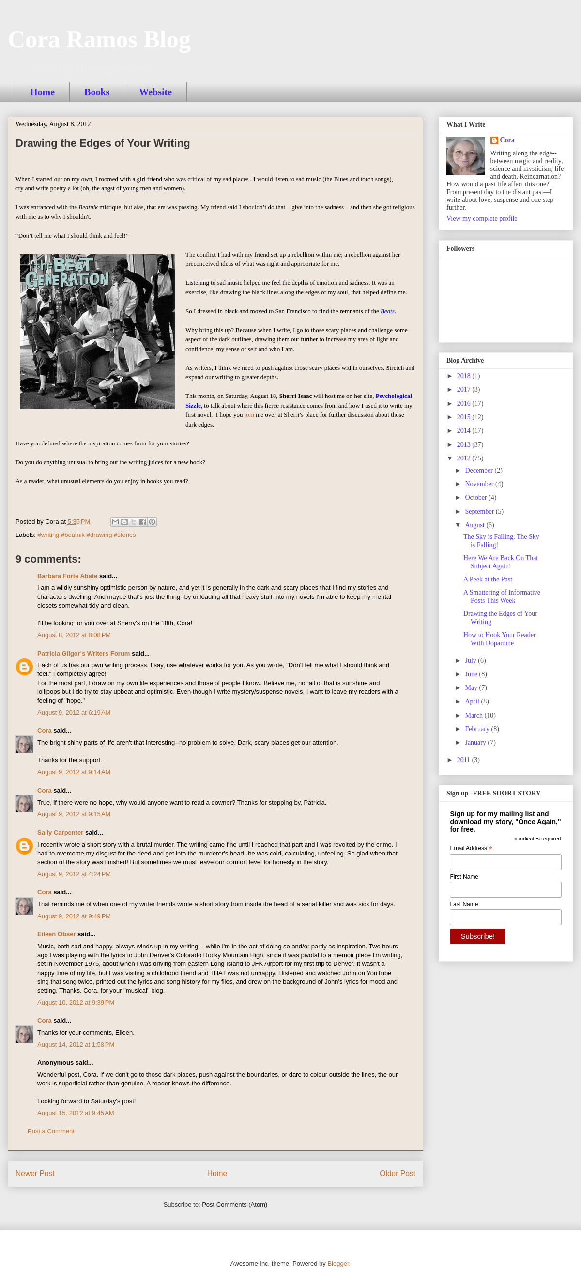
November (480, 484)
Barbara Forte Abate (67, 576)
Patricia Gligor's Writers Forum (83, 653)
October (477, 497)
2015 (465, 417)
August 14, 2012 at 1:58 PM (75, 1044)
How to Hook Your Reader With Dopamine (499, 639)
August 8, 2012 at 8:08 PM (74, 635)
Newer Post (35, 1173)
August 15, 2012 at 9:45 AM (75, 1112)
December (479, 470)
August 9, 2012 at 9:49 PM (74, 916)
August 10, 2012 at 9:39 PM (75, 1002)
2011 (464, 760)
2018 (465, 376)
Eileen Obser (56, 934)
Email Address (471, 849)
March (474, 715)
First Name (464, 876)
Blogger (338, 1263)
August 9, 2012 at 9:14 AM (73, 772)
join (249, 414)
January (476, 742)
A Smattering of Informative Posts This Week (501, 596)
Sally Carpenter (60, 832)
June (472, 674)
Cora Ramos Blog (99, 39)
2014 (465, 430)
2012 (465, 458)
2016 (465, 403)
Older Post (397, 1173)
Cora (44, 730)
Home (42, 92)
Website (155, 92)
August (475, 525)
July (471, 660)
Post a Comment (51, 1131)
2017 (465, 389)
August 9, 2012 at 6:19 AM (73, 712)
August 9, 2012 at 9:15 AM (73, 814)
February (478, 729)
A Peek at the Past (487, 579)
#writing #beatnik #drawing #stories (87, 534)
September (480, 511)
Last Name (464, 904)
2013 (465, 444)
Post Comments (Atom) (234, 1204)
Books (96, 92)
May (472, 687)
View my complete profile (482, 218)
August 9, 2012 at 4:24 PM (74, 874)
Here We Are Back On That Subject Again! (500, 562)
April (473, 701)
